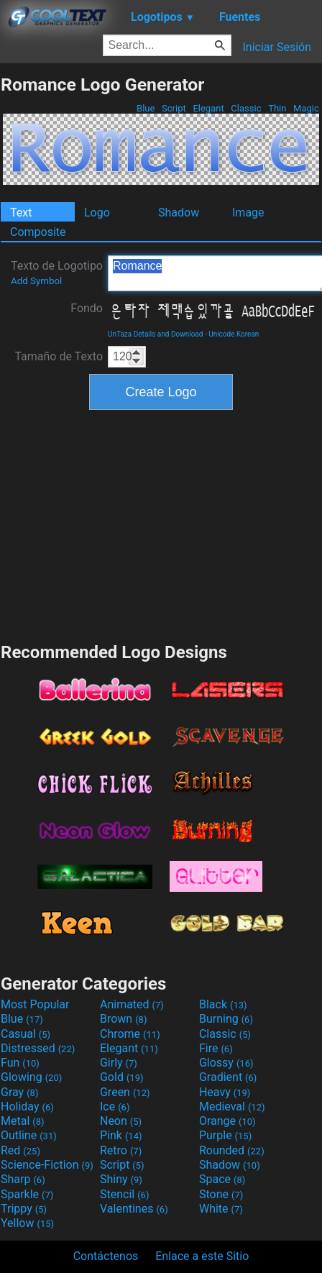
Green (125, 1092)
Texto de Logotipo (57, 272)
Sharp (23, 1179)
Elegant (208, 108)
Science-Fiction (47, 1165)
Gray (19, 1092)
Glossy (226, 1062)
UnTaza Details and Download (155, 334)
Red (20, 1150)
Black (223, 1004)
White (221, 1208)
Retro (121, 1150)
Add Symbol (36, 280)
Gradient (228, 1077)
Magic (306, 108)
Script (174, 108)
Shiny (121, 1179)
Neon (121, 1121)
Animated (132, 1004)
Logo (97, 212)
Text (21, 212)
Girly (118, 1062)
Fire (216, 1048)
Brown (123, 1019)
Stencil (124, 1194)
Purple (225, 1135)
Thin (277, 108)
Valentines (134, 1208)
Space (222, 1179)
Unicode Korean (233, 334)
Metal (23, 1121)
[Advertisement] (161, 524)
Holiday (27, 1106)
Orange (227, 1121)
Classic (246, 108)
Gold (122, 1077)
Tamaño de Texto (58, 356)
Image (248, 212)
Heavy (224, 1092)
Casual (25, 1034)
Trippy (24, 1208)
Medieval (232, 1106)
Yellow (27, 1223)
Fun (20, 1062)
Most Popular (35, 1004)
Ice (114, 1106)
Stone (221, 1194)
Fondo (86, 308)
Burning (226, 1019)
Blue (145, 108)
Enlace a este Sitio (202, 1256)
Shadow (178, 212)
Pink (121, 1135)
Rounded (231, 1150)
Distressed (38, 1048)
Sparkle (27, 1194)
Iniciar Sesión (276, 47)
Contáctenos (106, 1256)
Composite (38, 232)
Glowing (31, 1077)
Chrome (130, 1034)
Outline (29, 1135)
